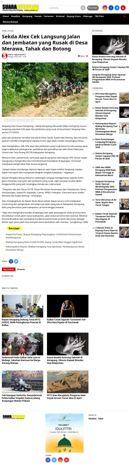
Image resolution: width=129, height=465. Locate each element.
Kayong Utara (74, 16)
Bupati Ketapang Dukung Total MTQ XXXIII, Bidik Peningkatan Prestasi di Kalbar (21, 322)
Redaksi (92, 418)
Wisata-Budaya (10, 21)
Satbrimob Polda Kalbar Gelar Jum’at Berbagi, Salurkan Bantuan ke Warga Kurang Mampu (21, 360)
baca (81, 56)
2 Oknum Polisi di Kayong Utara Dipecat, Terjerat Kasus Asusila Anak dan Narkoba (106, 231)
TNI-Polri (99, 16)
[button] (124, 15)
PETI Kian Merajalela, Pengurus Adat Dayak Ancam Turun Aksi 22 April (66, 397)
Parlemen (49, 16)
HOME (4, 31)
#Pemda (21, 269)
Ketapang (27, 16)
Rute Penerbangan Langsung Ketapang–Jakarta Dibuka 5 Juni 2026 (106, 143)
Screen (93, 7)
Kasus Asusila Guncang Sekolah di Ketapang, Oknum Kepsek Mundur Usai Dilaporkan (65, 360)
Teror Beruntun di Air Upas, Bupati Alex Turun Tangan (106, 202)
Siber (100, 418)
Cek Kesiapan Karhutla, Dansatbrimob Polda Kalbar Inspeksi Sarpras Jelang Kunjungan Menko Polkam (22, 398)
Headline (15, 16)
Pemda (38, 16)
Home (6, 16)
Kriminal (60, 16)
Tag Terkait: (8, 269)
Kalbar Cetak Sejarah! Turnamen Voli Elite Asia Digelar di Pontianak (66, 321)
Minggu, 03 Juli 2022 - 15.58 (17, 57)
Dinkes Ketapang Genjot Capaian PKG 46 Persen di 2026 (106, 156)
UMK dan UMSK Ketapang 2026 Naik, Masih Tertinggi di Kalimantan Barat (105, 171)
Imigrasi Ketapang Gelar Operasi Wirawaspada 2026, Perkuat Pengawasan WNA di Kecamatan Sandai (109, 78)
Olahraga (87, 16)
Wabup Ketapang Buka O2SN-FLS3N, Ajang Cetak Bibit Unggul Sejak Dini (44, 242)
